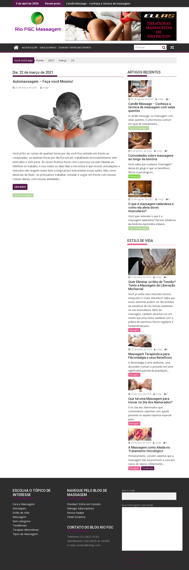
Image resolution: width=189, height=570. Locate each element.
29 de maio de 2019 (139, 384)
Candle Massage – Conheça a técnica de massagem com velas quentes (110, 3)
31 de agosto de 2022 (140, 96)
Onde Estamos (48, 47)
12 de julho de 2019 (139, 270)
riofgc (44, 87)
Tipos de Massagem (23, 195)
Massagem (134, 323)
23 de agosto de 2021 (140, 192)
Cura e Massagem (24, 489)
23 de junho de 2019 (140, 341)
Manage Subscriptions (80, 493)
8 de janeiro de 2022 (140, 146)
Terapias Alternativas (26, 514)
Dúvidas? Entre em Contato (74, 47)
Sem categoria (21, 506)
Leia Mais (20, 186)
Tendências (147, 452)
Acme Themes (129, 564)
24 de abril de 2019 (162, 419)
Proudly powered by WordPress (71, 564)
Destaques (134, 172)
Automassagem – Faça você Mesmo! (43, 81)
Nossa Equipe (30, 47)
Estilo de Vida (21, 497)
